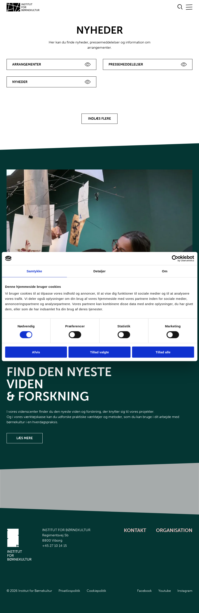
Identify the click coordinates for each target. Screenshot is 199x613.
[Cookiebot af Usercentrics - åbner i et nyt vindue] (175, 258)
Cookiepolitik (96, 591)
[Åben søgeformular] (180, 7)
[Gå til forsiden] (23, 7)
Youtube (164, 591)
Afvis (36, 352)
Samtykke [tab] (34, 271)
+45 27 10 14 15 (54, 546)
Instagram (184, 591)
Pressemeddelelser (126, 64)
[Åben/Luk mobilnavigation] (189, 7)
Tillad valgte (99, 352)
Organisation (174, 530)
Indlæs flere (99, 119)
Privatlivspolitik (69, 591)
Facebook (144, 591)
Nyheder (20, 82)
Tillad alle (163, 352)
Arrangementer (26, 64)
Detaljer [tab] (99, 271)
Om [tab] (164, 271)
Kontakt (135, 530)
